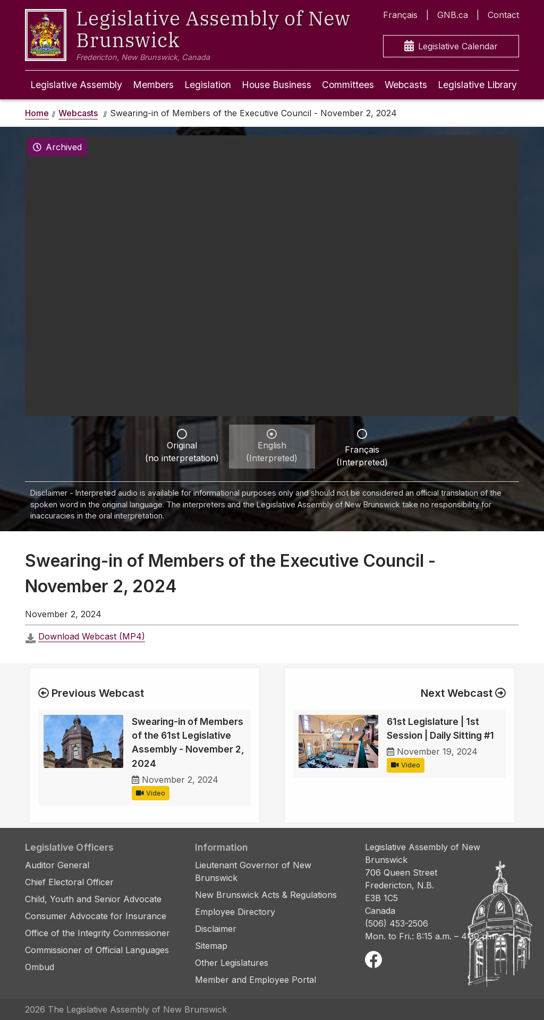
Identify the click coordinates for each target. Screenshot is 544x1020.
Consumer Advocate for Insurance (95, 916)
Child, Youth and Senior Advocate (93, 899)
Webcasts (406, 84)
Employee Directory (235, 911)
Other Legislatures (231, 962)
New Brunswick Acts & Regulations (266, 894)
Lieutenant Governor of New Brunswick (253, 871)
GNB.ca (452, 15)
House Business (276, 84)
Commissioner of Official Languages (97, 950)
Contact (503, 15)
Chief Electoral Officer (69, 882)
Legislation (207, 84)
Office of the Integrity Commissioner (97, 933)
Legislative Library (477, 84)
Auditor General (57, 865)
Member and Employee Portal (255, 979)
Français (400, 15)
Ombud (39, 967)
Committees (348, 84)
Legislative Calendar (451, 46)
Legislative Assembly (76, 84)
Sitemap (211, 945)
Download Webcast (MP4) (91, 636)
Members (153, 84)
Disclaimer (215, 928)
